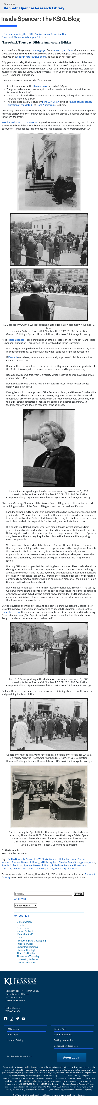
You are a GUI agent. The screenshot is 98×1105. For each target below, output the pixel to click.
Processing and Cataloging (31, 940)
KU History (46, 862)
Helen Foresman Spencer (73, 859)
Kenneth (13, 357)
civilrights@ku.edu (32, 1081)
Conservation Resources (66, 1045)
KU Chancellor (9, 122)
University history (44, 868)
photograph (39, 50)
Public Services (25, 943)
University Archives (63, 50)
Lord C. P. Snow (50, 101)
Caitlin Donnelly (16, 859)
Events (20, 925)
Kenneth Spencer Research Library (34, 7)
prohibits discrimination (33, 1067)
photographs (88, 862)
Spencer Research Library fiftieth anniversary (48, 865)
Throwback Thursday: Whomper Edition (23, 37)
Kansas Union (40, 86)
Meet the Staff (25, 934)
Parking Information (63, 1040)
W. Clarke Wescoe (27, 122)
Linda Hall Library (11, 612)
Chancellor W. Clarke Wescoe (42, 859)
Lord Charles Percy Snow (66, 862)
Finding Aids (60, 1028)
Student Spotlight (26, 950)
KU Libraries (9, 4)
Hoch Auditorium (46, 105)
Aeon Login (12, 1034)
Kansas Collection (26, 931)
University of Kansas (66, 868)
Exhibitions (23, 928)
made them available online (31, 56)
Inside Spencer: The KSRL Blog (40, 18)
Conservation (24, 921)
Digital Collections (63, 1034)
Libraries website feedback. (19, 1056)
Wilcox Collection (26, 962)
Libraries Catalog (15, 1040)
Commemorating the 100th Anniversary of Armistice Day (35, 34)
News (20, 937)
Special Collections (12, 865)
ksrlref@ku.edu (12, 1007)
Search (79, 893)
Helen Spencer (16, 339)
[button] (71, 1057)
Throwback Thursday (28, 956)
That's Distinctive (26, 953)
